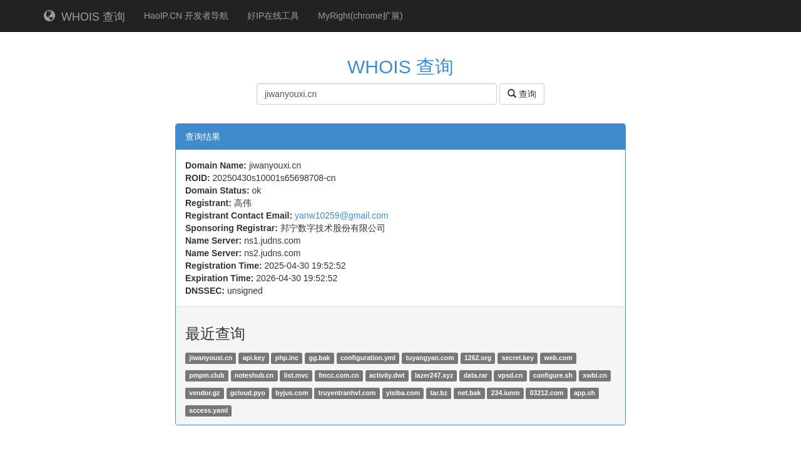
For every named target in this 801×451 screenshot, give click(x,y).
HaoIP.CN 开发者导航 (186, 16)
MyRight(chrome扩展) (360, 16)
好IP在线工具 (273, 16)
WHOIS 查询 (84, 16)
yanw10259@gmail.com (342, 215)
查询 (522, 94)
